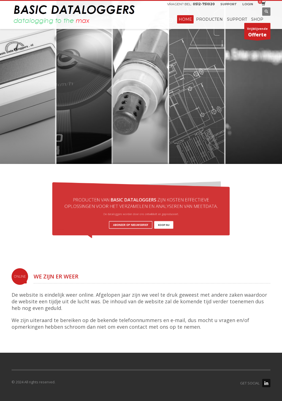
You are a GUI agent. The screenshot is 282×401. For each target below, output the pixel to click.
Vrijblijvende (257, 32)
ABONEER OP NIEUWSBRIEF (134, 220)
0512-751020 (204, 4)
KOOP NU (155, 220)
